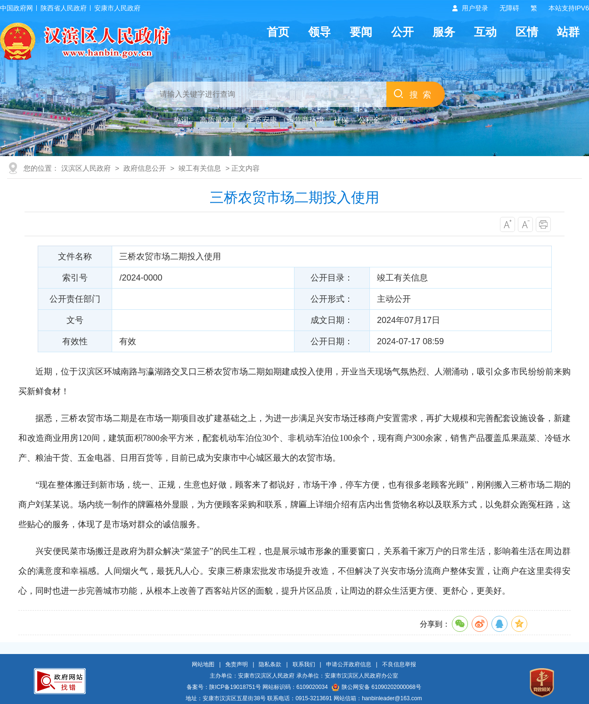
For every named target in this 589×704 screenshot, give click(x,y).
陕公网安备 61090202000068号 (376, 687)
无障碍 (509, 8)
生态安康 (262, 120)
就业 (397, 120)
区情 (526, 31)
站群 (568, 31)
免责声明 (236, 664)
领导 (319, 31)
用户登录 (475, 8)
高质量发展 (218, 120)
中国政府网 (16, 8)
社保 (341, 120)
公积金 (369, 120)
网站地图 (203, 664)
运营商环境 (305, 120)
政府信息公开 (144, 168)
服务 (444, 31)
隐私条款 (270, 664)
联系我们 (304, 664)
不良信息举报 (399, 664)
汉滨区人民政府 (86, 168)
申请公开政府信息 (348, 664)
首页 (278, 31)
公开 (402, 31)
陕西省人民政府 (64, 8)
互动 (485, 31)
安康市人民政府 (117, 8)
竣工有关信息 (200, 168)
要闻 (361, 31)
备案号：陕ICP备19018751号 (224, 687)
